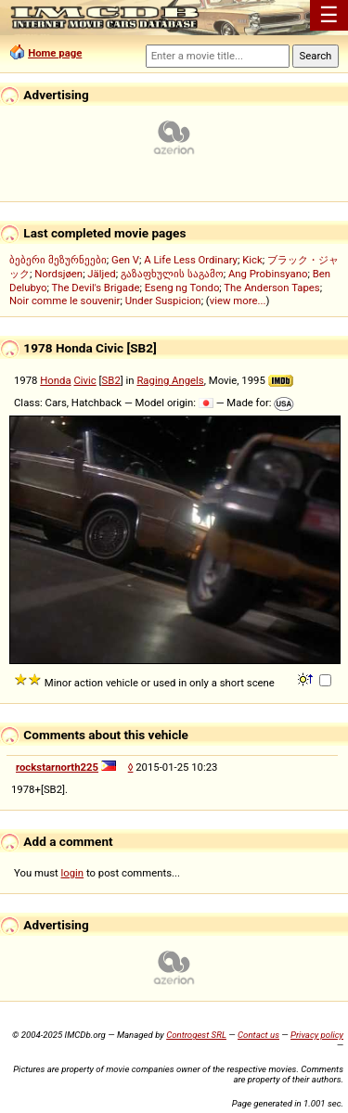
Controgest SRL (196, 1035)
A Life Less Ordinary (191, 259)
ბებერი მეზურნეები (58, 259)
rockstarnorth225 (57, 767)
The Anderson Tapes (271, 287)
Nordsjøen (58, 273)
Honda (55, 380)
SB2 (111, 380)
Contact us (258, 1035)
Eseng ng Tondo (182, 287)
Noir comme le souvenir (64, 300)
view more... (238, 300)
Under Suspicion (163, 300)
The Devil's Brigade (95, 287)
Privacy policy (316, 1035)
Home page (55, 52)
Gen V (125, 259)
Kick (252, 259)
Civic (84, 380)
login (72, 872)
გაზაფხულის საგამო (172, 273)
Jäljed (101, 273)
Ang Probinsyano (268, 273)
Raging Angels (169, 380)
